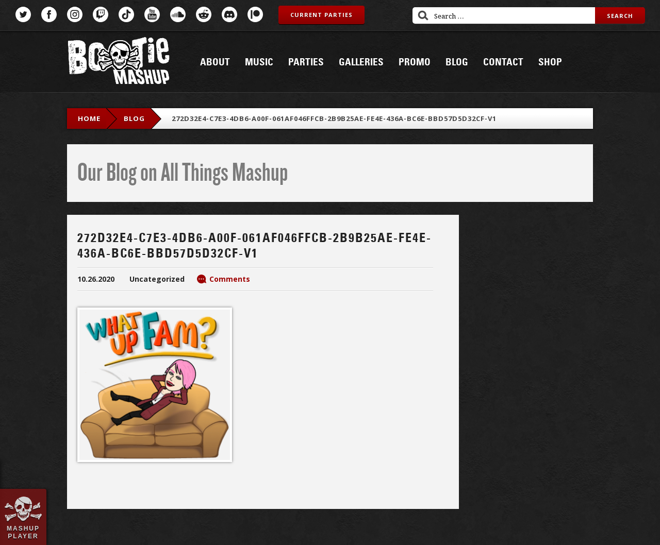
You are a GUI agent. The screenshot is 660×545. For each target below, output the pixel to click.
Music (259, 62)
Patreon (255, 14)
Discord (229, 14)
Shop (550, 62)
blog (134, 118)
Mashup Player (23, 532)
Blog (457, 62)
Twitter (23, 14)
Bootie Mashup (118, 62)
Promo (415, 62)
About (215, 62)
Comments (229, 279)
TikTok (126, 14)
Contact (503, 62)
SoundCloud (178, 14)
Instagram (74, 14)
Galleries (361, 62)
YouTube (152, 14)
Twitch (100, 14)
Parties (306, 62)
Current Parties (321, 15)
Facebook (49, 14)
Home (89, 118)
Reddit (203, 14)
